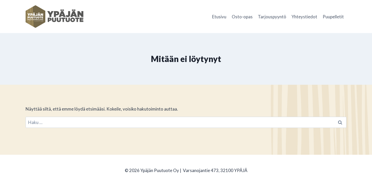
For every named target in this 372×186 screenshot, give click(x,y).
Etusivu (219, 16)
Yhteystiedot (304, 16)
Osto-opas (242, 16)
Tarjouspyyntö (272, 16)
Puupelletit (333, 16)
